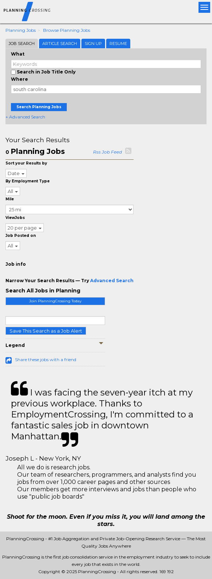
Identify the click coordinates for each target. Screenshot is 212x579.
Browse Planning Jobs (66, 30)
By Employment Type (27, 181)
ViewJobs (15, 217)
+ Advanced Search (25, 117)
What (17, 54)
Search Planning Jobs (38, 107)
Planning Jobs (20, 30)
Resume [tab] (118, 43)
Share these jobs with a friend (45, 359)
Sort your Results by (26, 163)
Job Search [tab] (22, 43)
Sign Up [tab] (93, 43)
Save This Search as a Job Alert (45, 331)
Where (19, 79)
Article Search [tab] (59, 43)
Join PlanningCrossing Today (55, 301)
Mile (9, 199)
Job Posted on (20, 235)
